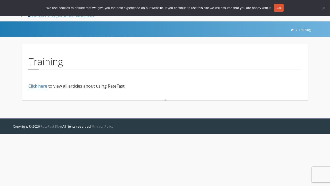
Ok (279, 8)
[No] (323, 8)
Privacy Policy (102, 126)
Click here (37, 86)
